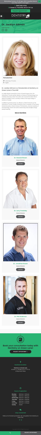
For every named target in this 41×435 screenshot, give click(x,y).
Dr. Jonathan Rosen (20, 264)
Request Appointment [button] (20, 11)
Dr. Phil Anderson (20, 317)
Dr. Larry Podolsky (20, 211)
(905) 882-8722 (21, 6)
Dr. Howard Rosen (20, 158)
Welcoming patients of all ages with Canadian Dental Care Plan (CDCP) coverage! (20, 2)
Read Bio (20, 163)
